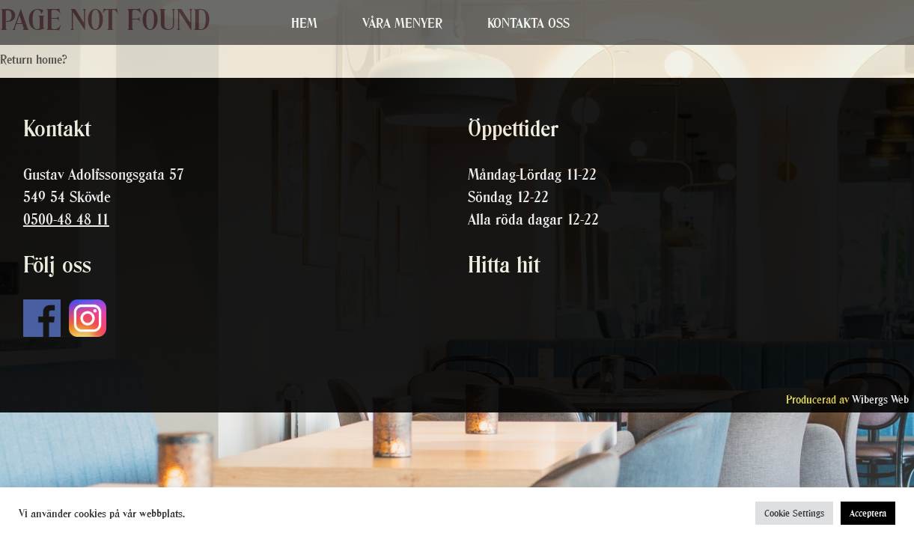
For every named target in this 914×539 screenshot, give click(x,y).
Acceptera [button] (868, 513)
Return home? (33, 59)
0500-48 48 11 (66, 219)
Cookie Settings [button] (794, 513)
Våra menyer (402, 23)
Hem (304, 23)
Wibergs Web (880, 399)
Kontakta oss (528, 23)
